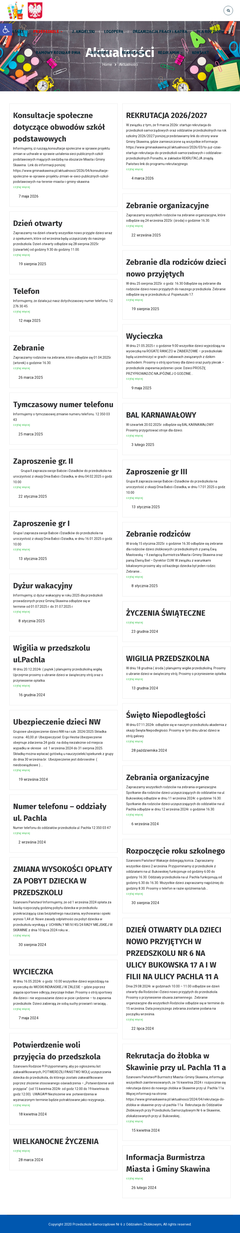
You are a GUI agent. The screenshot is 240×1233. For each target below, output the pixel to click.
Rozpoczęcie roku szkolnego (175, 850)
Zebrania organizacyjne (167, 777)
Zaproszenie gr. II (43, 460)
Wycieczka (144, 335)
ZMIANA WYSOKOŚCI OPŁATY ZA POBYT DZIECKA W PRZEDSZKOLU (62, 880)
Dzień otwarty (37, 223)
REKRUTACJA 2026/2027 (166, 115)
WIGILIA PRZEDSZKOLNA (167, 658)
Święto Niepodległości (166, 715)
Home (107, 64)
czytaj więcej (21, 186)
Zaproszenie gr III (157, 471)
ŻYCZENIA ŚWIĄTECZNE (165, 612)
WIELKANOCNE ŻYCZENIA (55, 1141)
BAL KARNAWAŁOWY (161, 414)
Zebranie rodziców (158, 533)
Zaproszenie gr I (41, 523)
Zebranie (28, 347)
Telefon (26, 290)
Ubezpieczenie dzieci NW (57, 721)
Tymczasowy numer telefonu (63, 404)
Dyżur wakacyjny (42, 585)
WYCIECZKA (33, 971)
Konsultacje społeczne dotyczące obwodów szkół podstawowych (59, 126)
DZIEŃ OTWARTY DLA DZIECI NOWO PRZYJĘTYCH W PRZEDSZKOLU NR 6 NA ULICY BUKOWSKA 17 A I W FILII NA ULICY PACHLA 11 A (173, 953)
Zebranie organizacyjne (167, 205)
